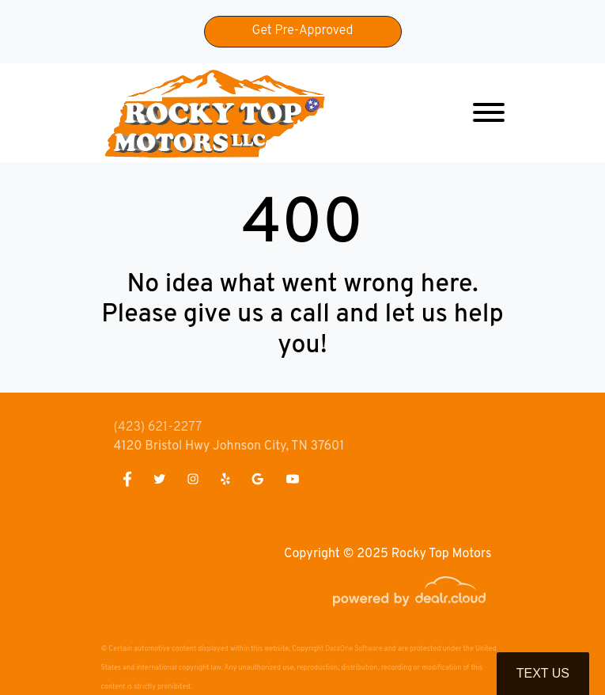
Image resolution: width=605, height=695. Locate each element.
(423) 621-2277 (158, 427)
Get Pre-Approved (303, 31)
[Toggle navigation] (488, 112)
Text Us (542, 673)
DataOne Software (353, 648)
